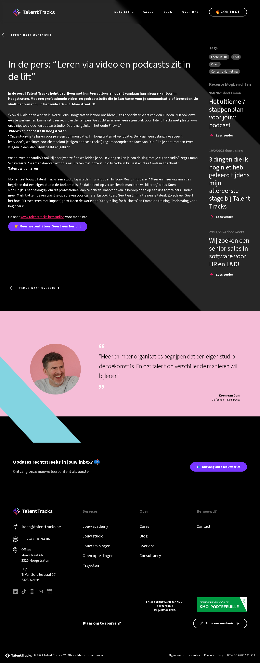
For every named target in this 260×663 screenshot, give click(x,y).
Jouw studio (93, 536)
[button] (124, 12)
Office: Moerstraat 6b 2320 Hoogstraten (35, 555)
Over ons (147, 546)
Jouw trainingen (96, 546)
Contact (203, 526)
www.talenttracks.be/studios (42, 217)
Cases (144, 526)
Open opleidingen (98, 556)
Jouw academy (95, 526)
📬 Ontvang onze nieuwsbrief (218, 467)
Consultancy (150, 556)
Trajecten (91, 565)
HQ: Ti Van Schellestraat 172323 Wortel (38, 574)
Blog (144, 536)
